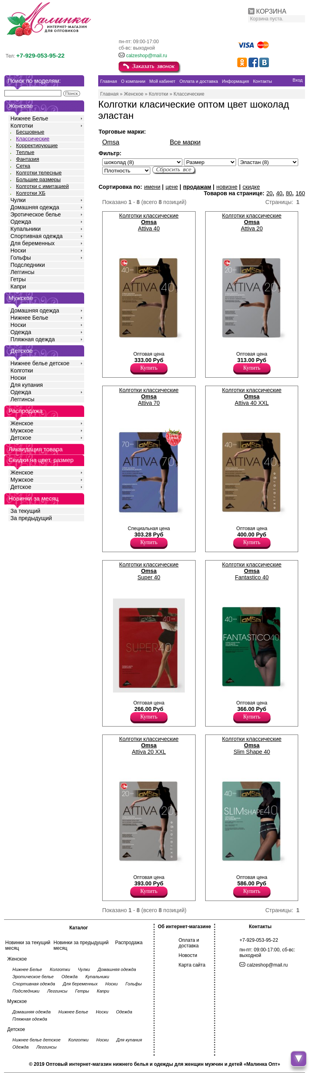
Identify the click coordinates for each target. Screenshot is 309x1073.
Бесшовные (30, 132)
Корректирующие (37, 145)
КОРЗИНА (271, 11)
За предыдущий (31, 518)
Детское (21, 350)
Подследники (27, 265)
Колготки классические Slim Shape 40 (251, 745)
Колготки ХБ (30, 193)
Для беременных (32, 243)
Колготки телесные (39, 173)
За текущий (25, 511)
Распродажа (128, 942)
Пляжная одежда (32, 339)
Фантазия (27, 159)
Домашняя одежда (34, 207)
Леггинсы (22, 272)
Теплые (25, 152)
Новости (188, 955)
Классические (32, 139)
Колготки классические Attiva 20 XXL (148, 745)
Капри (18, 286)
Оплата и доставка (189, 943)
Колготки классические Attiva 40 (148, 222)
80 (289, 193)
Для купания (26, 385)
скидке (251, 187)
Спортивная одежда (36, 236)
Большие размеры (38, 179)
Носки (18, 250)
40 (279, 193)
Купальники (25, 229)
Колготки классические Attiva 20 (251, 222)
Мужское (21, 430)
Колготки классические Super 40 (148, 571)
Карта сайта (192, 965)
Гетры (18, 279)
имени (152, 187)
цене (172, 187)
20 (270, 193)
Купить (149, 368)
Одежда (20, 221)
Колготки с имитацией (42, 186)
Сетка (23, 166)
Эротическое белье (35, 214)
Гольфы (20, 257)
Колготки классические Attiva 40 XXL (251, 396)
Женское (21, 423)
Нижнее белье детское (39, 363)
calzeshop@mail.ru (146, 55)
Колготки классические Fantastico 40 (251, 571)
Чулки (18, 200)
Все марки (185, 142)
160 (300, 193)
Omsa (110, 142)
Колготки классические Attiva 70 (148, 396)
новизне (227, 187)
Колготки (21, 125)
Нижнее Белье (29, 118)
